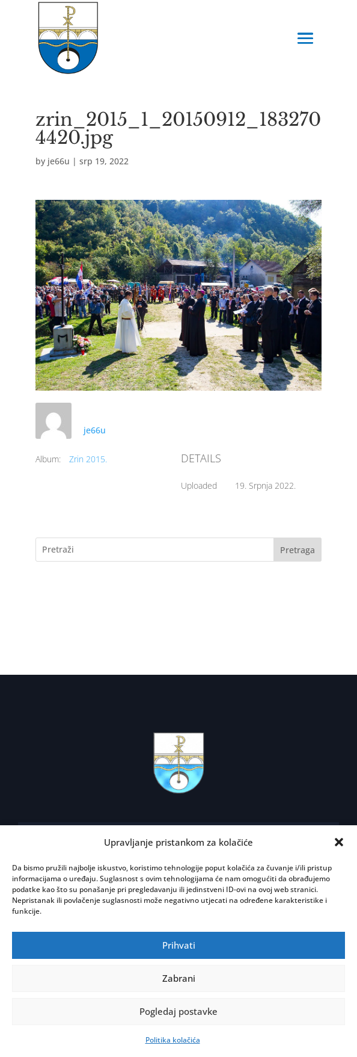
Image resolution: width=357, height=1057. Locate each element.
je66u (58, 161)
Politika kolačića (172, 1040)
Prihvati (178, 945)
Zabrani (178, 978)
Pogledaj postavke (178, 1011)
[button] (339, 842)
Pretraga (297, 550)
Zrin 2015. (88, 459)
